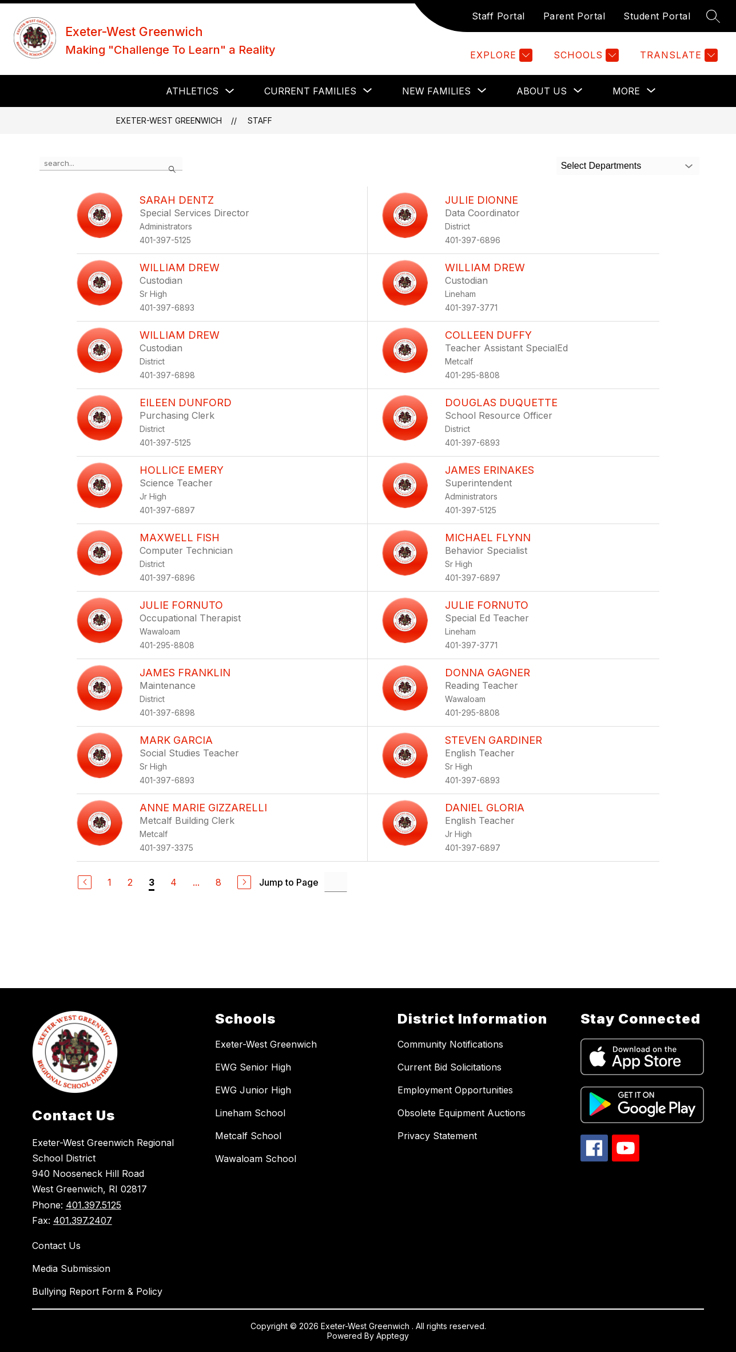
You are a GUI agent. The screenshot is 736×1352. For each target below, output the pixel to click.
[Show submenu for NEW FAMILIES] (436, 91)
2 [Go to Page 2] (130, 882)
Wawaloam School (255, 1158)
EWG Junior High (253, 1090)
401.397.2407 (82, 1220)
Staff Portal (498, 16)
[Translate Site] (677, 55)
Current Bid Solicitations (449, 1067)
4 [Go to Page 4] (173, 882)
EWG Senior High (253, 1067)
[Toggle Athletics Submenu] (230, 91)
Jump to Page (289, 882)
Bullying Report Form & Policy (97, 1291)
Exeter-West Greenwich (169, 120)
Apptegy (392, 1336)
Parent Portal (574, 16)
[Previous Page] (84, 882)
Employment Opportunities (455, 1090)
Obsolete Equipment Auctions (461, 1113)
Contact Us (56, 1245)
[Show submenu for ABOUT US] (541, 91)
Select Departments (601, 166)
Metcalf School (248, 1135)
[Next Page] (244, 882)
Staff (260, 120)
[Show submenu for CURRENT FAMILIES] (310, 91)
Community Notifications (450, 1044)
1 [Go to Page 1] (110, 882)
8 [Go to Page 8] (218, 882)
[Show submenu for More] (626, 91)
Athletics (192, 91)
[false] (110, 164)
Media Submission (71, 1268)
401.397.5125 (93, 1205)
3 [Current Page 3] (151, 882)
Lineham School (250, 1113)
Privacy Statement (437, 1135)
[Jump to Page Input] (335, 882)
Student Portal (656, 16)
